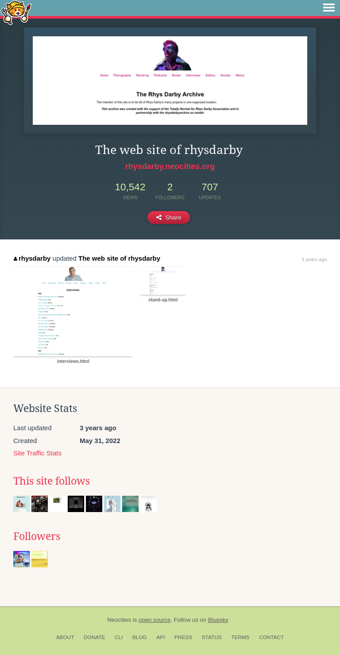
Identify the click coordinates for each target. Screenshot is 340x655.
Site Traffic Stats (37, 453)
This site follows (51, 481)
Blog (139, 637)
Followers (36, 536)
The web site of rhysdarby (119, 258)
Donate (94, 637)
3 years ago (314, 259)
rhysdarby (32, 258)
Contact (271, 637)
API (160, 637)
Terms (240, 637)
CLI (119, 637)
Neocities (119, 619)
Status (212, 637)
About (65, 637)
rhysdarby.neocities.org (170, 166)
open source (154, 619)
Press (183, 637)
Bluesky (218, 619)
